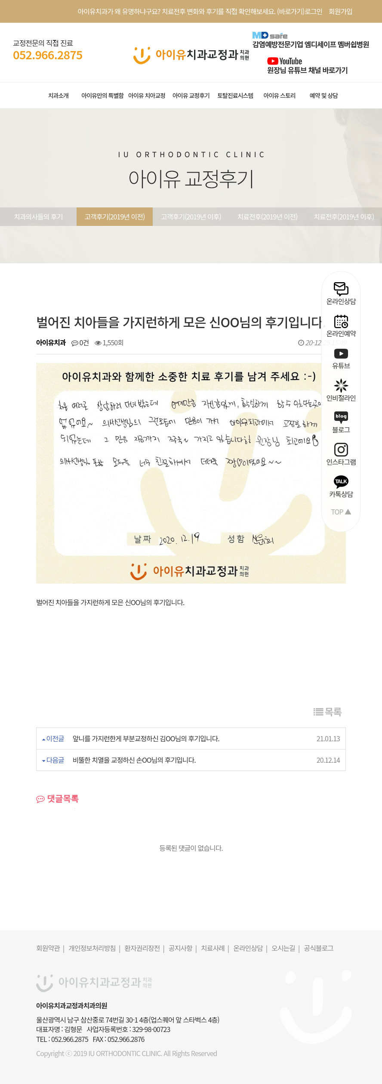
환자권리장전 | (144, 948)
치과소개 (58, 95)
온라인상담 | (250, 948)
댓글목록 (57, 798)
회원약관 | (50, 948)
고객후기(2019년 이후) (191, 216)
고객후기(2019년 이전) (114, 216)
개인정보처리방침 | (94, 948)
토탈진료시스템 (235, 95)
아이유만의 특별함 (102, 95)
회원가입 (340, 11)
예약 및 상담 (324, 95)
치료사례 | (215, 948)
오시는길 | (285, 948)
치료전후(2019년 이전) (267, 216)
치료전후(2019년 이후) (344, 216)
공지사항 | (183, 948)
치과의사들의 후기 (38, 216)
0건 (80, 342)
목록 (328, 711)
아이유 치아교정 (146, 95)
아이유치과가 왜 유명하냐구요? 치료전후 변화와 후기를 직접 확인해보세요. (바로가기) (191, 11)
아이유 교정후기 (191, 95)
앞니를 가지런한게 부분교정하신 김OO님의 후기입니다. (146, 738)
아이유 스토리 (280, 95)
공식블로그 (318, 948)
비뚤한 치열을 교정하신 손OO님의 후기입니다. (134, 760)
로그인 (313, 11)
